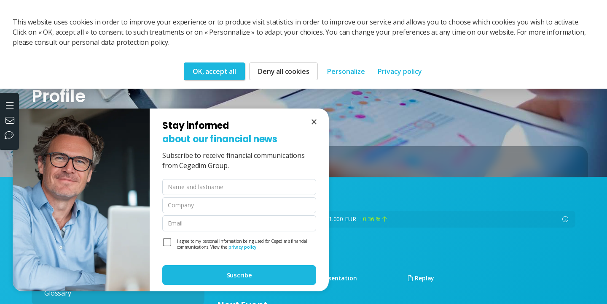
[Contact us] (10, 121)
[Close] (314, 121)
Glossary (57, 293)
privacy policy (242, 247)
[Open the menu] (11, 104)
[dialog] (171, 200)
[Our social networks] (11, 136)
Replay (421, 278)
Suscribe (239, 275)
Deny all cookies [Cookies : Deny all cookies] (283, 71)
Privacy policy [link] (400, 71)
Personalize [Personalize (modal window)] (346, 71)
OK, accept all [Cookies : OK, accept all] (214, 71)
